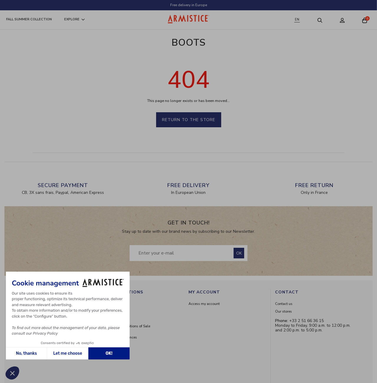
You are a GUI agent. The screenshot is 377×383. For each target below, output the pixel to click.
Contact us (283, 303)
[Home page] (188, 19)
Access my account (204, 303)
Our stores (283, 311)
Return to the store (188, 120)
